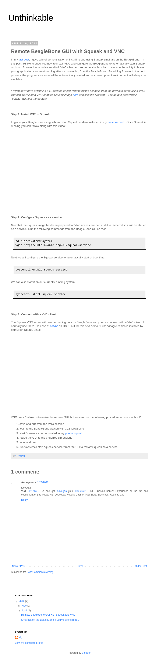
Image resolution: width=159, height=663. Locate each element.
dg (20, 637)
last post (24, 59)
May (24, 605)
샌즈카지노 (33, 491)
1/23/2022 (42, 482)
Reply (24, 499)
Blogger (86, 652)
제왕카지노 (81, 491)
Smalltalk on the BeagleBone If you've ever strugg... (50, 619)
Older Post (141, 566)
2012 (22, 601)
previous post (115, 122)
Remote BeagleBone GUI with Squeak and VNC (48, 614)
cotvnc (54, 326)
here (75, 94)
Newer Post (18, 566)
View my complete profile (29, 642)
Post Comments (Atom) (39, 572)
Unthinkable (30, 17)
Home (80, 566)
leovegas (62, 491)
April (25, 610)
